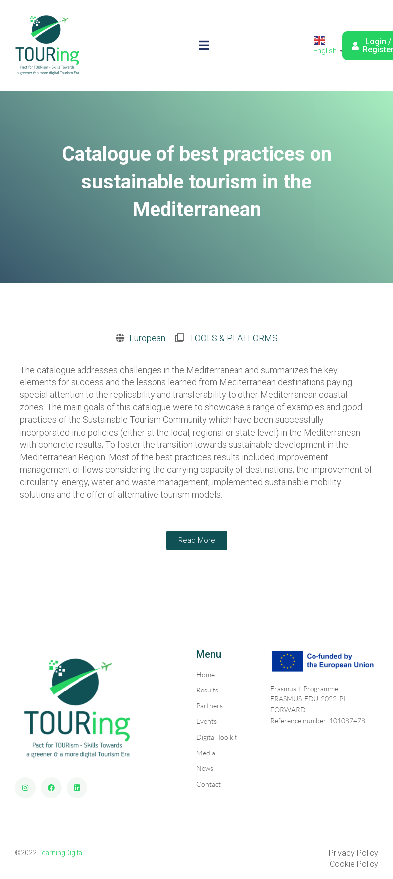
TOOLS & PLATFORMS (233, 338)
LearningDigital (61, 853)
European (147, 338)
